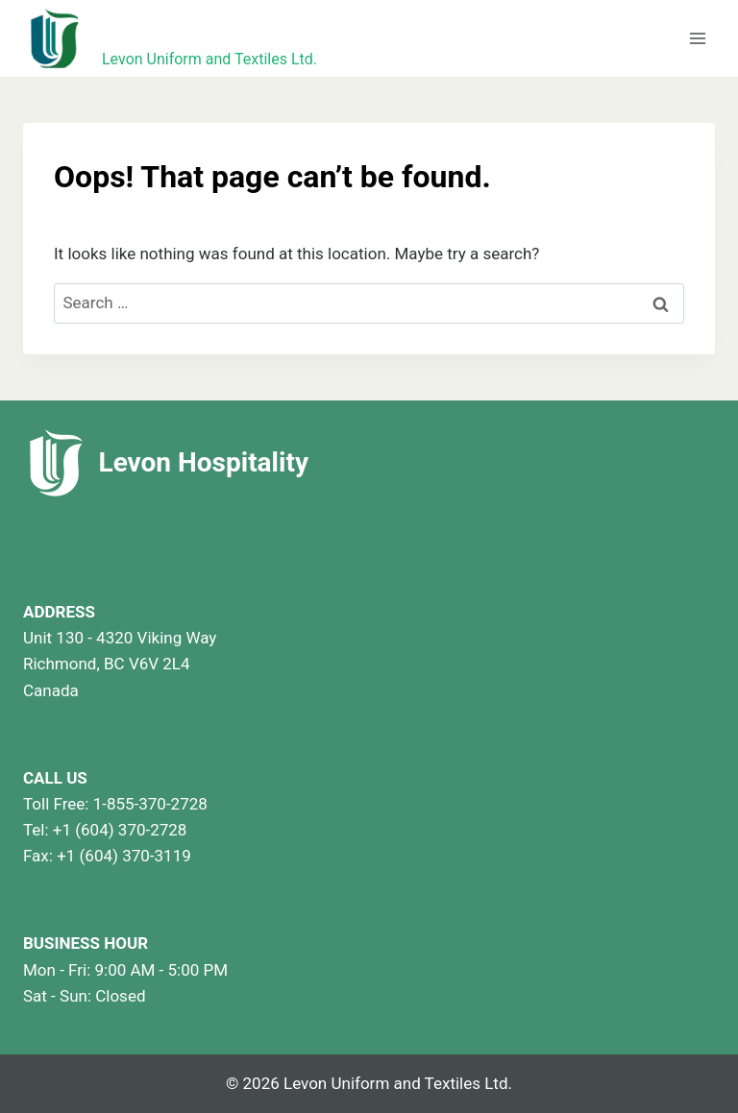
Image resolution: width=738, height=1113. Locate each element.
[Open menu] (697, 38)
